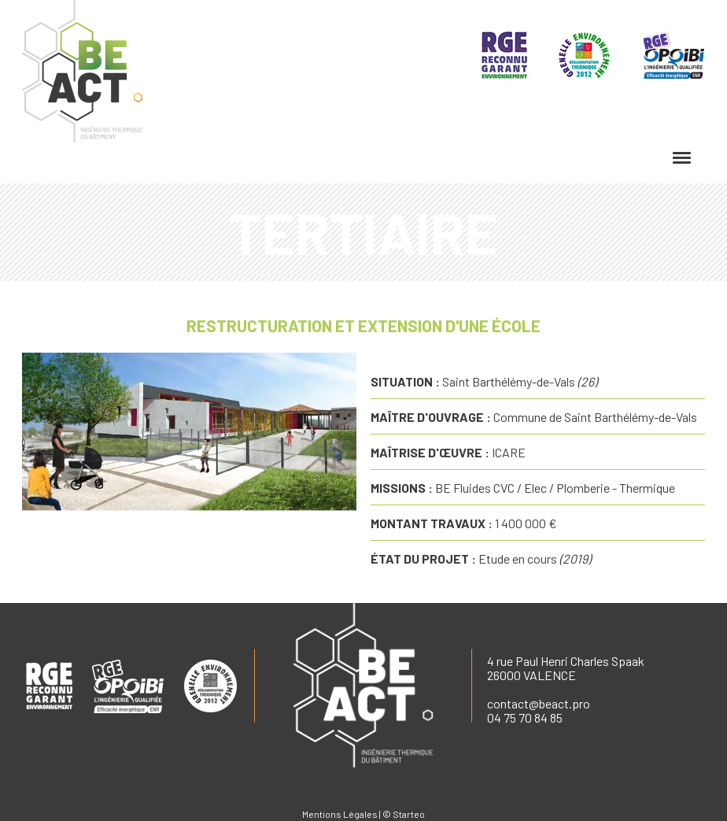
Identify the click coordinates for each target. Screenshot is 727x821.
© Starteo (403, 813)
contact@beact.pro (538, 703)
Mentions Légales (340, 813)
